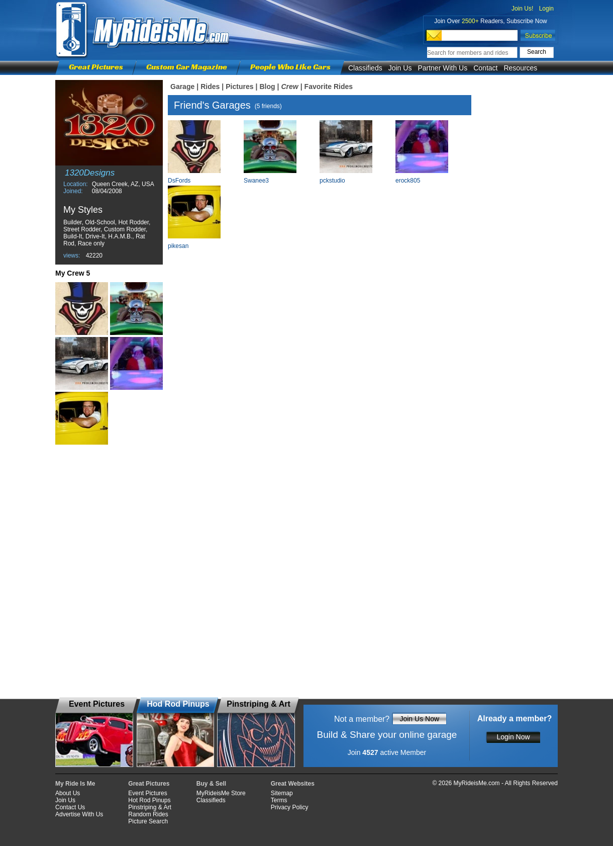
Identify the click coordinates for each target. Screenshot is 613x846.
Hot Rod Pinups (149, 800)
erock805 (407, 180)
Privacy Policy (290, 807)
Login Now (513, 737)
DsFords (179, 180)
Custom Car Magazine (186, 66)
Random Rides (148, 814)
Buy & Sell (211, 783)
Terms (279, 800)
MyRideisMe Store (221, 793)
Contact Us (70, 807)
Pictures (239, 86)
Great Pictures (96, 66)
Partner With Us (442, 68)
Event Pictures (147, 793)
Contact (485, 68)
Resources (520, 68)
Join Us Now (419, 719)
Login (546, 8)
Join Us (400, 68)
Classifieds (365, 68)
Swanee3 (256, 180)
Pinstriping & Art (149, 807)
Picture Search (148, 821)
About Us (67, 793)
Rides (210, 86)
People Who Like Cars (290, 66)
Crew (289, 86)
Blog (267, 86)
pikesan (178, 245)
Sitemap (282, 793)
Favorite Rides (328, 86)
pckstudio (332, 180)
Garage (182, 86)
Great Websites (293, 783)
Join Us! (522, 8)
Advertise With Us (79, 814)
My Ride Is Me (75, 783)
